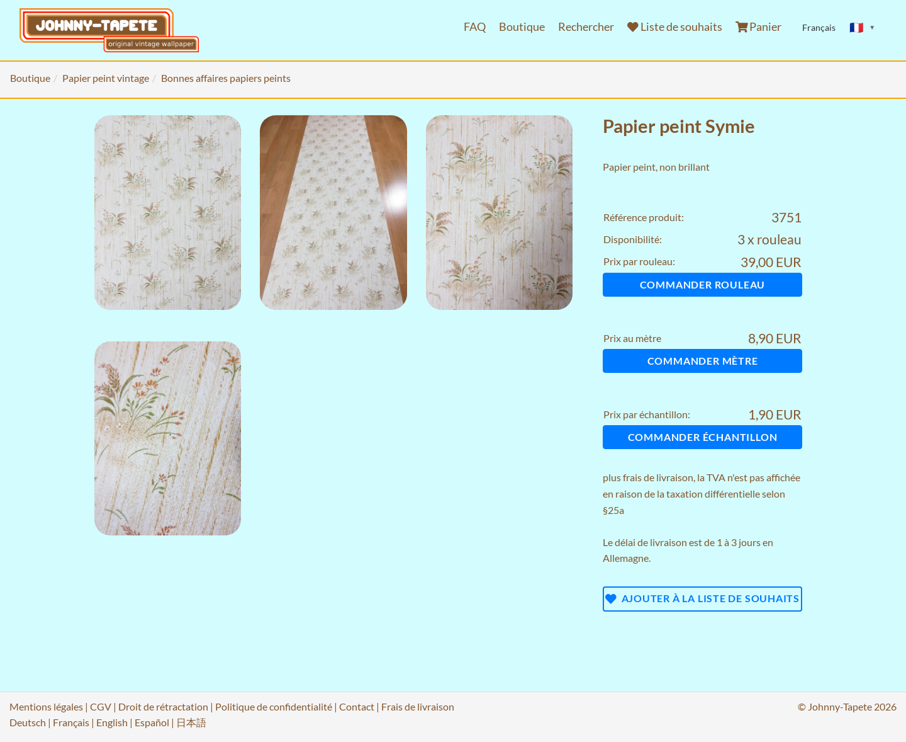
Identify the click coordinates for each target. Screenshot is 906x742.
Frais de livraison (417, 706)
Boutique (522, 26)
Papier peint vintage (105, 78)
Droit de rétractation (163, 706)
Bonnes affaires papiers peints (226, 78)
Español (152, 722)
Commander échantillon (703, 437)
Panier (758, 26)
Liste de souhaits (674, 26)
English (112, 722)
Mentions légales (46, 706)
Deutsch (27, 722)
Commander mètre (702, 361)
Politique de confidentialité (273, 706)
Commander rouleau (703, 284)
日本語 (191, 722)
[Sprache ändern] (862, 28)
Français (71, 722)
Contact (356, 706)
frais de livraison (658, 477)
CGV (100, 706)
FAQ (475, 26)
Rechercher (586, 26)
